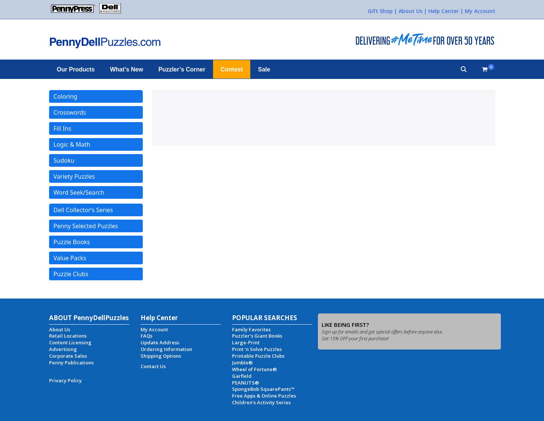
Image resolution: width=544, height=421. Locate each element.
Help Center (443, 11)
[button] (463, 69)
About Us (410, 11)
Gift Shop (380, 11)
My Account (480, 11)
